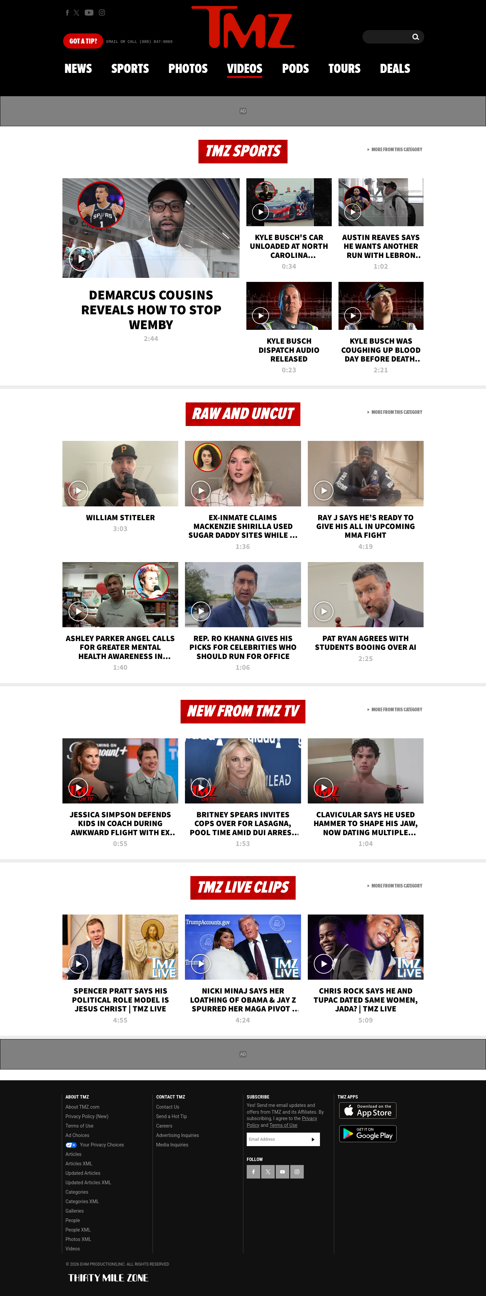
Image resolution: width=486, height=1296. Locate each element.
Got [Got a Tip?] (83, 41)
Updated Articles (82, 1173)
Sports (130, 69)
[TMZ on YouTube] (282, 1172)
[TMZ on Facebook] (67, 13)
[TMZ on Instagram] (102, 12)
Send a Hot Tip (171, 1116)
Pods (295, 69)
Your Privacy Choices (94, 1144)
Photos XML (78, 1239)
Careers (164, 1126)
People (72, 1220)
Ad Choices (77, 1135)
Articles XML (78, 1163)
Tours (344, 69)
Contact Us (168, 1107)
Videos (244, 69)
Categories (76, 1192)
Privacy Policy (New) (86, 1116)
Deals (395, 69)
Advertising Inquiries (177, 1135)
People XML (78, 1230)
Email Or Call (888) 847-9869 (139, 41)
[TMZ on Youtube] (89, 12)
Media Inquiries (172, 1144)
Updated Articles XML (88, 1182)
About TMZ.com (82, 1107)
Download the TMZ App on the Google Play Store (368, 1133)
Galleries (74, 1211)
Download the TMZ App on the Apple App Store (368, 1110)
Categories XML (82, 1201)
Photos (188, 69)
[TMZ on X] (77, 13)
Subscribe (313, 1139)
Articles (73, 1154)
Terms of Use (79, 1126)
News (78, 69)
